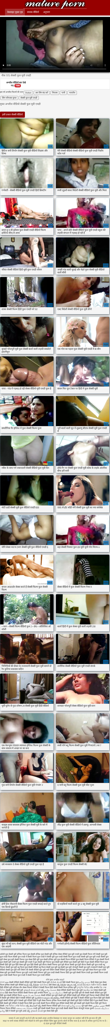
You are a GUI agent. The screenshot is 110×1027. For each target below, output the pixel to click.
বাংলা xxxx (4, 982)
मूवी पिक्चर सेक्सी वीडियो (96, 995)
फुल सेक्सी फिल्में (102, 959)
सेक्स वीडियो (62, 990)
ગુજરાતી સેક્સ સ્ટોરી (32, 990)
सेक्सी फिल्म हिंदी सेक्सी (49, 987)
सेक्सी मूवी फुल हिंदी (71, 993)
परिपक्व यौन (17, 987)
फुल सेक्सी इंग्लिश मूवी (48, 959)
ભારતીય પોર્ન (88, 990)
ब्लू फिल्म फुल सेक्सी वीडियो (27, 967)
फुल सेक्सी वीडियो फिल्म (95, 962)
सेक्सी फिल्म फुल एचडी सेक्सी (57, 1008)
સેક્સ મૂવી (65, 1006)
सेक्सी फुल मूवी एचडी (28, 98)
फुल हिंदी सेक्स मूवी (19, 964)
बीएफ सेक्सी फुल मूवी (73, 964)
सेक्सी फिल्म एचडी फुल (85, 972)
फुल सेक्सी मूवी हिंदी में (77, 962)
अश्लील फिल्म (42, 993)
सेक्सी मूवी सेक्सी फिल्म (86, 1003)
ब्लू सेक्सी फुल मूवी (65, 967)
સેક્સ (2, 993)
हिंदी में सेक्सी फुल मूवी (13, 1011)
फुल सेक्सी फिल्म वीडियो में (86, 959)
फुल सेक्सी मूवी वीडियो (60, 962)
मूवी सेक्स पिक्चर (44, 1000)
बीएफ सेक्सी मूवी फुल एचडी (92, 964)
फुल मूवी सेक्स (87, 1006)
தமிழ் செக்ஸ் (50, 990)
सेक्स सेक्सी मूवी (100, 990)
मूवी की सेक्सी (84, 993)
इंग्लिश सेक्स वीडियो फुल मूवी (63, 954)
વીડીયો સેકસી (56, 982)
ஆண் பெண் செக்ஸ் (31, 995)
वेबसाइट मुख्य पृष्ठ (15, 12)
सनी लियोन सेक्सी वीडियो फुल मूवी (59, 970)
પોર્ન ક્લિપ (44, 985)
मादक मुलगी (89, 1008)
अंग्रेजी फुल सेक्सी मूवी (8, 954)
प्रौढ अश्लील (94, 987)
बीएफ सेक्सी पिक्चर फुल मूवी (53, 964)
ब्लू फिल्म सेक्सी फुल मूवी (48, 967)
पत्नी (63, 93)
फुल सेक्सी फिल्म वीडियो (66, 959)
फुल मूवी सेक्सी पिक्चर (16, 959)
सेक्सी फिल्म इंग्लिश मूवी (67, 987)
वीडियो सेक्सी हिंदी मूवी (68, 1003)
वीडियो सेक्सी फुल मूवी (8, 970)
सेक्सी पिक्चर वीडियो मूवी (51, 1006)
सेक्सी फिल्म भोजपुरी (77, 1008)
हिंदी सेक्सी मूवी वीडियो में (9, 1003)
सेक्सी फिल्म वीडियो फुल (50, 1003)
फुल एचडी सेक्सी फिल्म (63, 957)
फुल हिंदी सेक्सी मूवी (34, 964)
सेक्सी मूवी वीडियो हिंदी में (28, 1000)
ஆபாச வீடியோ (55, 993)
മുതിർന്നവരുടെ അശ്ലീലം (47, 998)
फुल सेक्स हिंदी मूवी (32, 959)
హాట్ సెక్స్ (26, 1011)
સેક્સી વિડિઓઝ (83, 985)
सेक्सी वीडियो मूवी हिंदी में (70, 998)
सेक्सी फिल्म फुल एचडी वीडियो (38, 975)
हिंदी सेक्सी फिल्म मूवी (41, 982)
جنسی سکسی (99, 1006)
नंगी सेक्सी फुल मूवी (100, 954)
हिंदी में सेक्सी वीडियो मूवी (25, 998)
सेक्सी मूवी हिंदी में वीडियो (79, 1000)
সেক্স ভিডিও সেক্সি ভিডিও (15, 1006)
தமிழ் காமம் (84, 982)
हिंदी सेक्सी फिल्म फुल (70, 982)
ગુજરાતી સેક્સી (37, 1011)
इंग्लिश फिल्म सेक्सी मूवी (61, 1000)
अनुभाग (46, 12)
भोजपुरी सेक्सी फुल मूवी (81, 967)
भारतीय (72, 93)
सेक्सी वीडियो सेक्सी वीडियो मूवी (21, 982)
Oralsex (28, 93)
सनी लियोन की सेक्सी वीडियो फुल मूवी (31, 970)
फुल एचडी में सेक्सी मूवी (46, 957)
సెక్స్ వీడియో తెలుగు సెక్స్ (67, 985)
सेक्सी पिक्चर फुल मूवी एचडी (22, 972)
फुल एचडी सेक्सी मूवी (81, 957)
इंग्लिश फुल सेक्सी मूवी (44, 954)
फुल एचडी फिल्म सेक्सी (8, 957)
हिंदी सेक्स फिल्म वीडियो (14, 993)
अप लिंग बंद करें (41, 93)
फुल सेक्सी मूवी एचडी (8, 962)
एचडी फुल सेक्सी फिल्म (83, 954)
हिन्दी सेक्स (95, 982)
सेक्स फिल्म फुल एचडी (97, 970)
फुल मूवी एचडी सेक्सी (97, 957)
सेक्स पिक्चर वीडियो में (31, 987)
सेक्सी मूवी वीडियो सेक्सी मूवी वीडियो (72, 995)
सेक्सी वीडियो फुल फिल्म (89, 998)
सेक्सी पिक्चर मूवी (30, 993)
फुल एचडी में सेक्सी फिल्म (27, 957)
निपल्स (55, 93)
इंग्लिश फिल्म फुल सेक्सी (26, 954)
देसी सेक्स (52, 985)
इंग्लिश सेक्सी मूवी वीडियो (14, 985)
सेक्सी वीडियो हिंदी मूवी (14, 990)
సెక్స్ (42, 990)
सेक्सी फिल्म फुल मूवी (75, 990)
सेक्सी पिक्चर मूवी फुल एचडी (44, 972)
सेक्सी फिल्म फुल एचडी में (17, 975)
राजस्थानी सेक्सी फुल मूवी (100, 967)
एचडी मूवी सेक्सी (39, 1008)
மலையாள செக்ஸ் (24, 1008)
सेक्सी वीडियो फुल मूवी (49, 995)
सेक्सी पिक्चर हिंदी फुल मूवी (65, 972)
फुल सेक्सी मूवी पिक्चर (42, 962)
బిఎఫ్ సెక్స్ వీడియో (31, 985)
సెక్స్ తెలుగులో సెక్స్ (33, 1006)
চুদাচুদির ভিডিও (83, 987)
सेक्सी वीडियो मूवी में (11, 1000)
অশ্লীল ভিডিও (96, 985)
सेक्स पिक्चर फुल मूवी (80, 970)
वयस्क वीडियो (33, 12)
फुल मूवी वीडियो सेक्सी (55, 4)
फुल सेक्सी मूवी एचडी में (25, 962)
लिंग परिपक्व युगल (9, 98)
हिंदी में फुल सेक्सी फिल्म (99, 1000)
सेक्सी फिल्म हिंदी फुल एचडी (29, 1003)
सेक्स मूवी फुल (5, 972)
